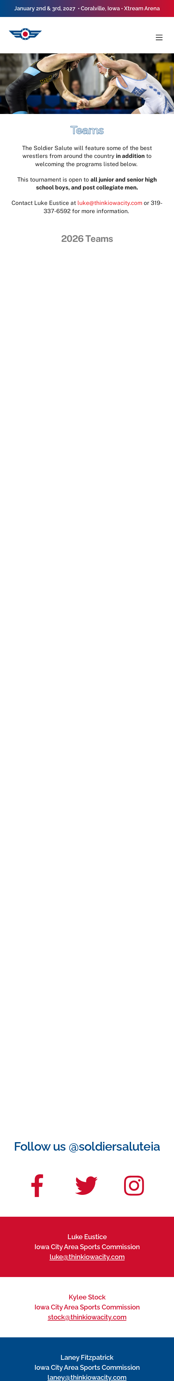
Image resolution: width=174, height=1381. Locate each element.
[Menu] (159, 38)
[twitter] (86, 1182)
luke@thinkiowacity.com (109, 202)
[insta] (135, 1182)
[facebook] (37, 1182)
